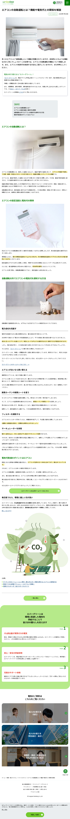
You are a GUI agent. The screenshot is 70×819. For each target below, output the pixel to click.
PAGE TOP (65, 775)
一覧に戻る (35, 598)
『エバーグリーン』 (9, 78)
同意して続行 (35, 815)
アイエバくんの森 (35, 792)
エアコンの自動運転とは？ (22, 108)
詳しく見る (4, 809)
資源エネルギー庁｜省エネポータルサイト (16, 586)
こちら (21, 92)
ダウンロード (44, 784)
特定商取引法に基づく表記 (39, 786)
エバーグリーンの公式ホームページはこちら (35, 491)
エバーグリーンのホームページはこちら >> (15, 364)
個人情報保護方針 (26, 784)
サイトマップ (36, 784)
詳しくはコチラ (6, 511)
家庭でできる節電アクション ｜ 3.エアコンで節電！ (19, 584)
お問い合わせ (43, 789)
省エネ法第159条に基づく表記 (30, 789)
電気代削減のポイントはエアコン (24, 115)
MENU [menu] (67, 2)
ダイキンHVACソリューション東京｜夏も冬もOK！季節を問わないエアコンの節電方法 (30, 582)
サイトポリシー (27, 786)
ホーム (3, 777)
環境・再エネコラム (12, 777)
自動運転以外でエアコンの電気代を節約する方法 (29, 112)
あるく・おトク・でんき (17, 89)
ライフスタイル (22, 777)
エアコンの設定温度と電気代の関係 (25, 110)
